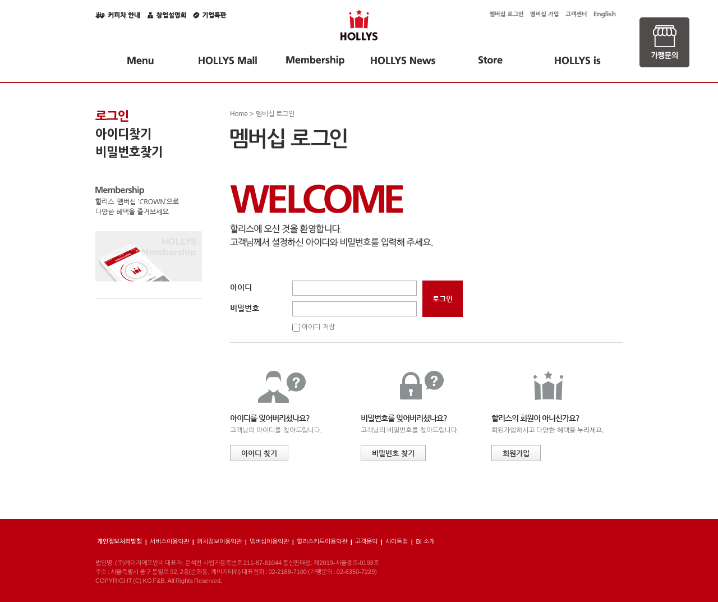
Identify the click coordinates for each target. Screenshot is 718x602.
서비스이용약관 (169, 541)
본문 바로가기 (0, 0)
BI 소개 (425, 541)
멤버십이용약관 (269, 541)
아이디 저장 (318, 327)
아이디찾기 (123, 134)
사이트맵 (396, 541)
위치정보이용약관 (219, 541)
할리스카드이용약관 (322, 541)
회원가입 (516, 453)
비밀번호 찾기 (393, 453)
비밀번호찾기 (129, 152)
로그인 (112, 116)
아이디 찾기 (259, 453)
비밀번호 (244, 308)
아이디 (241, 287)
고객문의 (366, 541)
